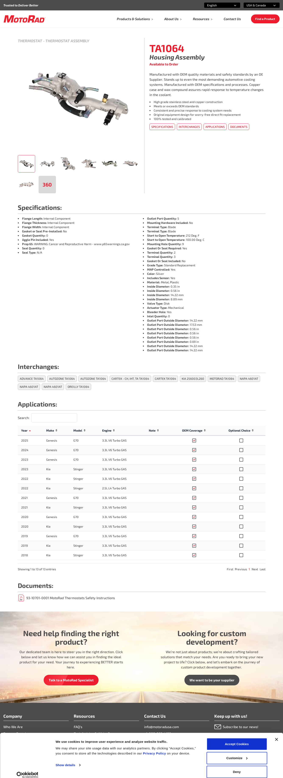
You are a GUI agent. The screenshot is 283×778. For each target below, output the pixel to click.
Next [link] (255, 569)
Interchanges (189, 126)
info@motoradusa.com (161, 727)
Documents (238, 126)
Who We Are (13, 727)
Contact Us (232, 19)
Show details (65, 760)
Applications (215, 126)
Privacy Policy (155, 748)
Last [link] (262, 569)
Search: (23, 418)
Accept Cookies (237, 739)
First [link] (230, 569)
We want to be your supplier (212, 680)
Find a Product (265, 19)
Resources (203, 19)
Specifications (162, 126)
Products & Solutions (135, 19)
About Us (173, 19)
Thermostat (30, 40)
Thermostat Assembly (67, 40)
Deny (237, 766)
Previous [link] (241, 569)
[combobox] (217, 5)
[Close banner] (276, 734)
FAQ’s (78, 727)
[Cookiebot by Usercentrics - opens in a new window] (27, 770)
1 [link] (249, 569)
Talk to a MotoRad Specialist (71, 680)
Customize (237, 753)
